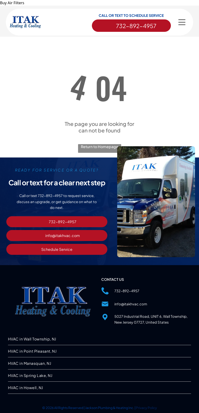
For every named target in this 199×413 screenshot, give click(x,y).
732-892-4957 (126, 290)
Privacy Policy (146, 407)
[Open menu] (181, 22)
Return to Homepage (99, 146)
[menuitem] (99, 339)
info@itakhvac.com (130, 303)
